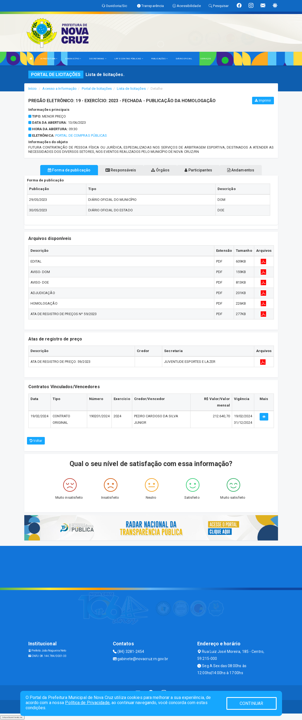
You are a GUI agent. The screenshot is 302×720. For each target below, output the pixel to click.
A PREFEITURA (48, 58)
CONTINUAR (251, 703)
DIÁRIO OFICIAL (184, 58)
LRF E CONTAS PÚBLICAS (128, 58)
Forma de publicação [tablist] (69, 170)
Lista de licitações (131, 89)
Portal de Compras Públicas (81, 135)
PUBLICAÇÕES (159, 58)
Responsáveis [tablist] (121, 170)
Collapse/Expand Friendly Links (12, 717)
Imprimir (263, 100)
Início (32, 89)
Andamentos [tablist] (240, 170)
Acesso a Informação (59, 89)
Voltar (36, 441)
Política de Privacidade (87, 702)
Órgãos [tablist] (160, 170)
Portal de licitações (97, 89)
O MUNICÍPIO (73, 58)
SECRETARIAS (97, 58)
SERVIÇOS (205, 58)
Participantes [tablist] (198, 170)
